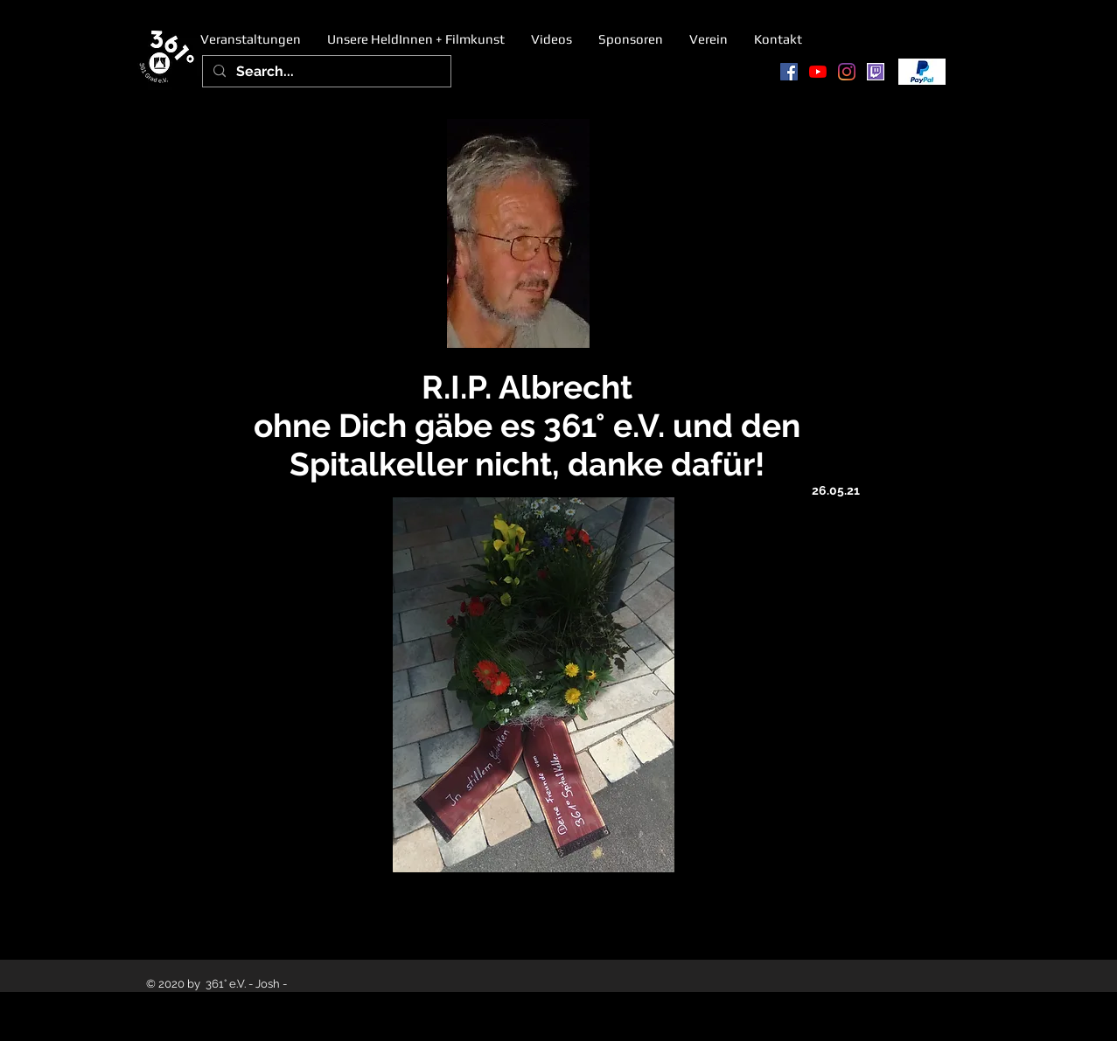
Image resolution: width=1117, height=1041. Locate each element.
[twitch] (875, 71)
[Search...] (325, 71)
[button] (416, 39)
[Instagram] (846, 71)
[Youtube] (818, 71)
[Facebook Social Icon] (789, 71)
